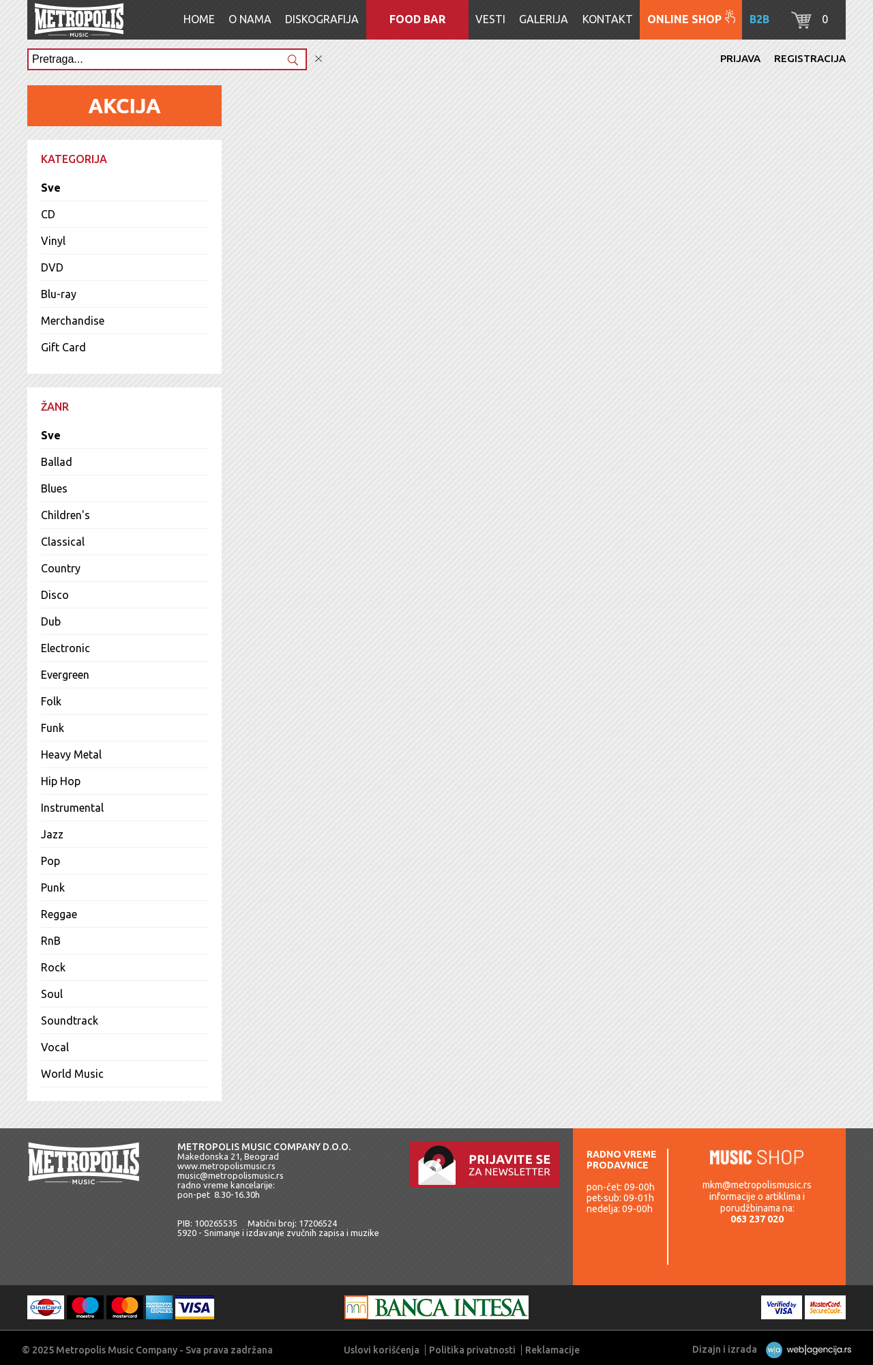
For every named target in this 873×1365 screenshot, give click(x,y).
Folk (51, 701)
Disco (55, 595)
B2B (759, 19)
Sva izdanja (801, 695)
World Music (72, 1074)
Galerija (543, 19)
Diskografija (322, 19)
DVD (52, 267)
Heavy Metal (71, 754)
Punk (53, 887)
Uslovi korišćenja (381, 1350)
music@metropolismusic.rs (230, 1175)
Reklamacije (552, 1350)
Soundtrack (69, 1020)
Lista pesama (772, 407)
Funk (52, 728)
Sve (51, 187)
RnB (51, 941)
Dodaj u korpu (715, 372)
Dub (51, 621)
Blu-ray (58, 294)
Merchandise (72, 320)
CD (48, 214)
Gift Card (63, 347)
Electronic (65, 648)
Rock (53, 967)
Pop (50, 861)
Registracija (810, 58)
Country (60, 568)
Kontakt (607, 19)
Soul (52, 994)
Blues (54, 488)
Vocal (55, 1047)
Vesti (490, 19)
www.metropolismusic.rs (226, 1166)
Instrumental (72, 808)
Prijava (740, 58)
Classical (63, 541)
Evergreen (65, 675)
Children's (65, 515)
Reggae (59, 914)
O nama (249, 19)
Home (199, 19)
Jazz (52, 834)
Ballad (56, 462)
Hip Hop (60, 781)
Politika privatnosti (472, 1350)
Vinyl (53, 241)
